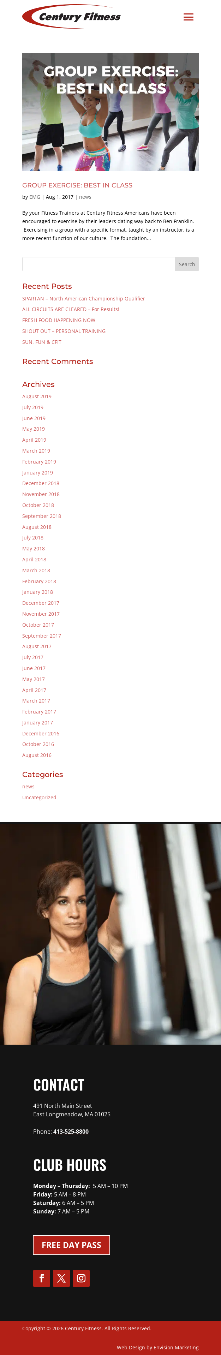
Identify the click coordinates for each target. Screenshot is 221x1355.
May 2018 (33, 548)
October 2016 (38, 744)
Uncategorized (39, 797)
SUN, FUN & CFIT (41, 342)
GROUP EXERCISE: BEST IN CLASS (77, 185)
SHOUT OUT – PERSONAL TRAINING (64, 331)
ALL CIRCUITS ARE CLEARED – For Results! (70, 309)
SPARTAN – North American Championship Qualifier (83, 298)
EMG (34, 196)
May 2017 (33, 679)
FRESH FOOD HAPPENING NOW (58, 320)
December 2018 (40, 483)
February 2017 (39, 711)
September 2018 (41, 516)
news (85, 196)
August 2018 (37, 527)
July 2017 (32, 657)
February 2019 (39, 461)
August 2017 (37, 646)
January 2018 (37, 592)
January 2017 (37, 722)
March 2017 (36, 700)
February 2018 (39, 581)
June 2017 (34, 668)
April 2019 (34, 439)
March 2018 (36, 570)
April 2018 (34, 559)
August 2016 (37, 755)
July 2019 (32, 407)
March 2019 (36, 450)
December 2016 (40, 733)
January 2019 (37, 472)
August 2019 (37, 396)
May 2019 (33, 428)
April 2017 (34, 690)
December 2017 (40, 602)
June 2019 (34, 418)
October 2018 (38, 505)
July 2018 (32, 537)
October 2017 (38, 624)
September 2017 (41, 635)
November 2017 (41, 613)
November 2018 (41, 494)
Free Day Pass (71, 1244)
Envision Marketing (176, 1347)
